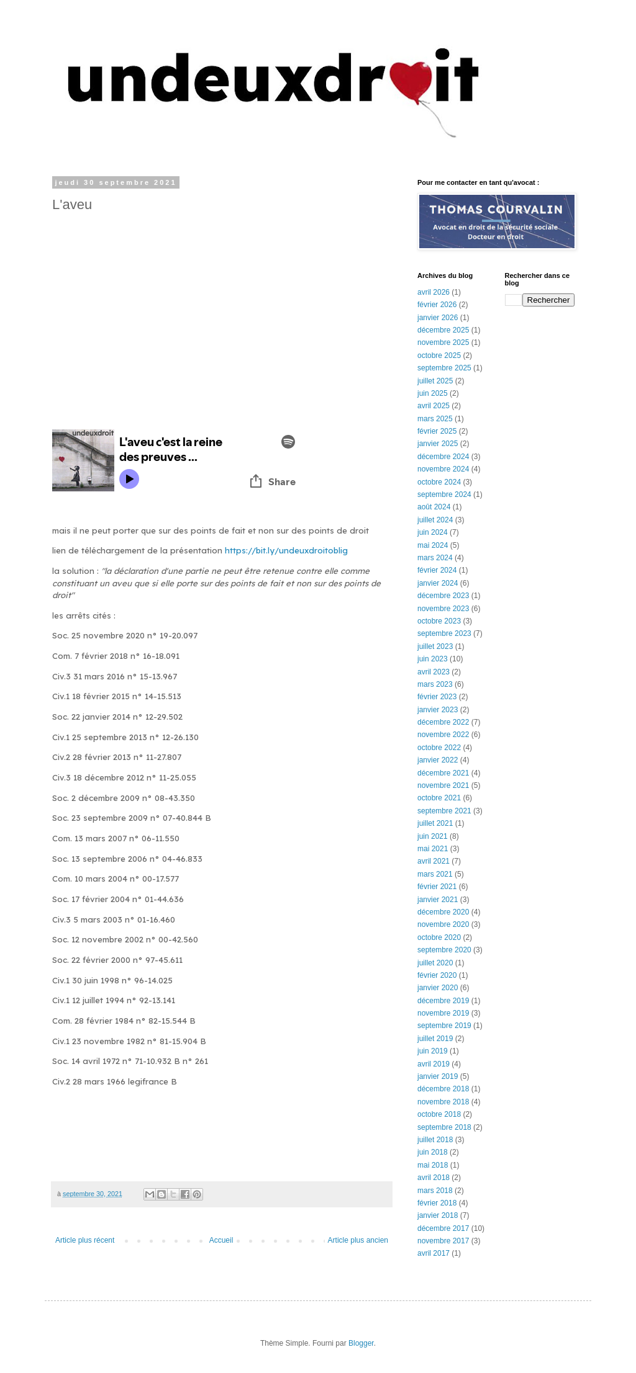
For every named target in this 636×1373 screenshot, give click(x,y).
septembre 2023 (444, 633)
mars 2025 (435, 418)
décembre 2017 (443, 1228)
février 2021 (437, 886)
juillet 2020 (435, 963)
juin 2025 (432, 393)
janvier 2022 (437, 760)
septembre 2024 (444, 494)
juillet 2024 (435, 520)
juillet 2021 (435, 823)
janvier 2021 (437, 899)
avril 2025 (433, 405)
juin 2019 (432, 1051)
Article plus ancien (358, 1240)
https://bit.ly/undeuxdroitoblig (286, 550)
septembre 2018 (444, 1127)
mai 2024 (432, 545)
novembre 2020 (443, 924)
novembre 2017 (443, 1241)
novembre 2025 (443, 342)
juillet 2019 (435, 1038)
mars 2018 (435, 1190)
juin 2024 (432, 532)
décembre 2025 (443, 330)
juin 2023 (432, 659)
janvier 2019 (437, 1076)
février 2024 (437, 570)
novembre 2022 (443, 734)
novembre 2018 (443, 1102)
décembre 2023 (443, 595)
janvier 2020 (437, 987)
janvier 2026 (437, 317)
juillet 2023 (435, 646)
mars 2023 (435, 684)
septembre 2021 (444, 811)
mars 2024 (435, 557)
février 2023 (437, 696)
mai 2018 (432, 1165)
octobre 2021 (439, 798)
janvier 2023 (437, 709)
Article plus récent (84, 1240)
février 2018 (437, 1203)
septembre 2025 (444, 368)
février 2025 (437, 431)
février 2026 (437, 304)
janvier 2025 (437, 443)
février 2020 (437, 975)
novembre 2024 (443, 469)
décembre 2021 (443, 773)
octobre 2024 (439, 482)
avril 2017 (433, 1253)
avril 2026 (433, 292)
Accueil (221, 1240)
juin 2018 (432, 1152)
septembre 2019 (444, 1025)
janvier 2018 (437, 1215)
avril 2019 (433, 1064)
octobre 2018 (439, 1114)
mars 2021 (435, 874)
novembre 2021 (443, 785)
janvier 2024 (437, 583)
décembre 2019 (443, 1000)
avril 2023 (433, 672)
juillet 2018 (435, 1139)
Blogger (361, 1343)
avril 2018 (433, 1177)
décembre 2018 (443, 1089)
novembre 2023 (443, 608)
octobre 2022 (439, 747)
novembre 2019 (443, 1013)
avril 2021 (433, 861)
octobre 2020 (439, 937)
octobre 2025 (439, 355)
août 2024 (433, 507)
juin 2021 (432, 836)
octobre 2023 (439, 621)
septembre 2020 (444, 950)
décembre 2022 (443, 722)
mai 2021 (432, 848)
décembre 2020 (443, 912)
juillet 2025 (435, 381)
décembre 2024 (443, 456)
